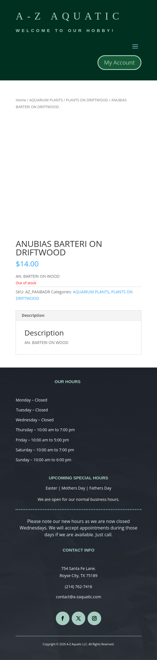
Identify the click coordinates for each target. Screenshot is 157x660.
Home (21, 99)
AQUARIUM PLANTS (46, 99)
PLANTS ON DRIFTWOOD (87, 99)
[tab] (78, 316)
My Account (119, 62)
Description (33, 315)
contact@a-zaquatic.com (78, 596)
